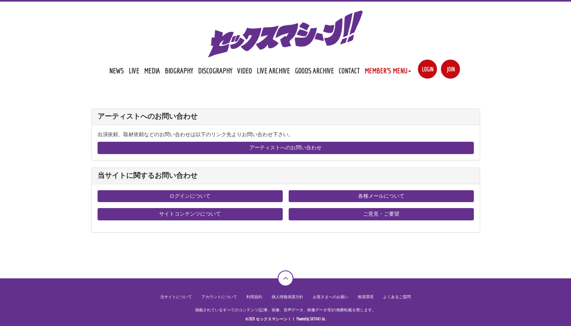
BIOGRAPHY (179, 70)
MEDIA (152, 70)
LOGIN (427, 69)
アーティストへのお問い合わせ (285, 147)
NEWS (116, 70)
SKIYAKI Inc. (318, 319)
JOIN (450, 69)
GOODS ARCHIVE (314, 70)
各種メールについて (381, 196)
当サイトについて (176, 297)
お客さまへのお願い (331, 297)
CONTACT (349, 70)
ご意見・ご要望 (381, 214)
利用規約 (254, 297)
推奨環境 (366, 297)
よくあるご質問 (397, 297)
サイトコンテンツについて (190, 214)
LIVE (133, 70)
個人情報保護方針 (287, 297)
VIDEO (244, 70)
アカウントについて (219, 297)
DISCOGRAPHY (215, 70)
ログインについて (190, 196)
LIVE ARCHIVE (273, 70)
